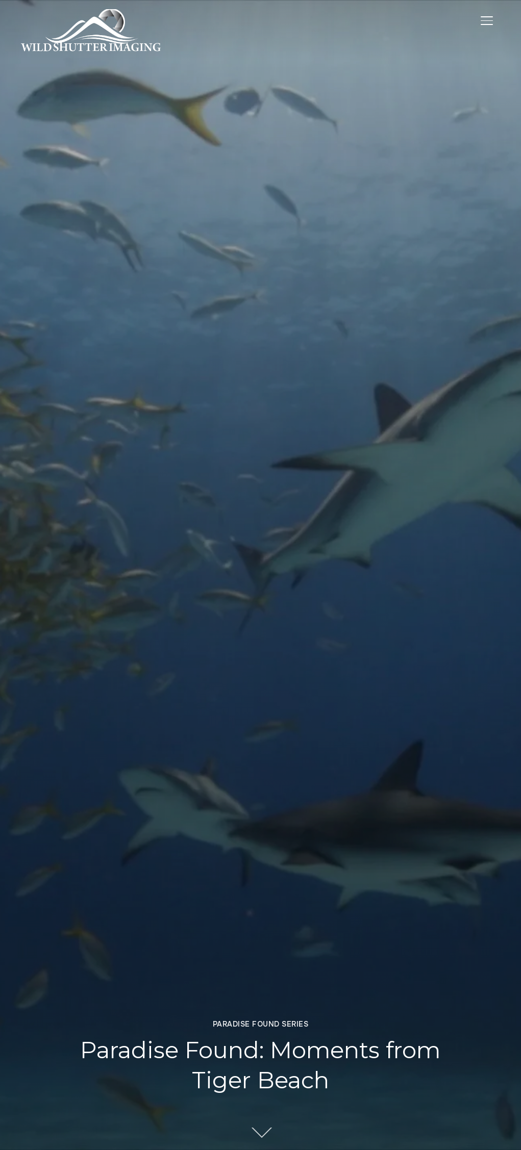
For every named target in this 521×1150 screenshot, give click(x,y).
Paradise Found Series (261, 1024)
